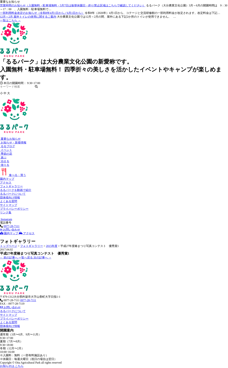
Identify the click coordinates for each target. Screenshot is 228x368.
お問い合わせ (10, 229)
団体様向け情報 (10, 197)
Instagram (6, 219)
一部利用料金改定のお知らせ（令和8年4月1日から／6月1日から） (42, 12)
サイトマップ (8, 205)
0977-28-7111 (11, 226)
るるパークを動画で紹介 (15, 190)
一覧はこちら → (10, 20)
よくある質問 (8, 201)
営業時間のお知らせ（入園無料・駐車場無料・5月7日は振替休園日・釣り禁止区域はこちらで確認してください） (72, 5)
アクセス (5, 182)
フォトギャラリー (11, 186)
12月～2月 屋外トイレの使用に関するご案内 (28, 16)
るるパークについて (13, 193)
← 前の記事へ (9, 257)
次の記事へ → (42, 257)
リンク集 (5, 212)
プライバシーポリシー (14, 208)
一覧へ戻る (26, 257)
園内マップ (7, 178)
